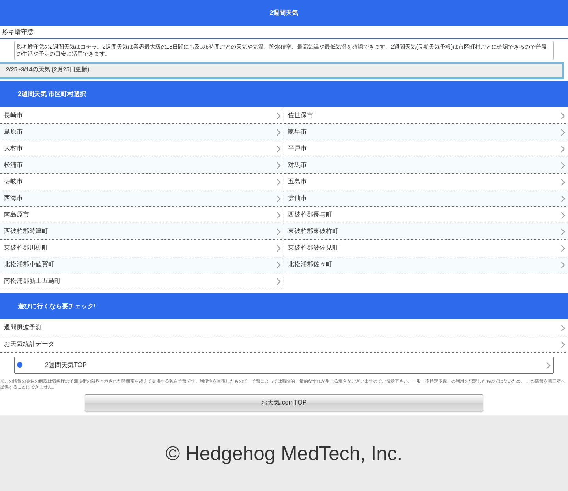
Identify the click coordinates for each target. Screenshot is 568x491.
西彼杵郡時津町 (26, 231)
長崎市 (13, 115)
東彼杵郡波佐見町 (313, 247)
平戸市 (297, 148)
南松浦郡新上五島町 (32, 280)
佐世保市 (300, 115)
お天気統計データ (29, 343)
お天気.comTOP (283, 402)
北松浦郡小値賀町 (29, 264)
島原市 (13, 131)
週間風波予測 (23, 327)
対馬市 (297, 164)
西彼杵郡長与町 (310, 214)
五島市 (297, 181)
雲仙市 (297, 197)
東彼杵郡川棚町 (26, 247)
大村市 (13, 148)
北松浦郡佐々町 (310, 264)
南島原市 (16, 214)
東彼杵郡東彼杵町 (313, 231)
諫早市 (297, 131)
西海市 (13, 197)
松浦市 (13, 164)
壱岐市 (13, 181)
